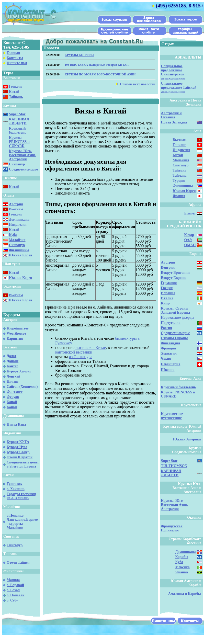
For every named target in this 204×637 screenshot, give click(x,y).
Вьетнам (16, 209)
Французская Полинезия (172, 528)
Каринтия (15, 338)
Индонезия (18, 224)
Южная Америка (187, 439)
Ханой (12, 402)
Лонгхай (13, 376)
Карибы (181, 557)
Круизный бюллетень (17, 130)
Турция (179, 181)
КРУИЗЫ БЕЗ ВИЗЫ (79, 55)
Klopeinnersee (18, 328)
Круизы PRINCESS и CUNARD (19, 142)
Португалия (170, 323)
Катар (189, 235)
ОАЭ (187, 240)
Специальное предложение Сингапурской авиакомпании (173, 72)
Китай (14, 92)
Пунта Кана (16, 424)
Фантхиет (14, 392)
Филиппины (19, 250)
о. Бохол (13, 590)
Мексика (182, 567)
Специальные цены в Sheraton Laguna (23, 464)
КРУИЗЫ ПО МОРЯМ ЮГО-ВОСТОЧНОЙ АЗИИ (100, 74)
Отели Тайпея (18, 562)
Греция (167, 288)
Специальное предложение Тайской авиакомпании (179, 88)
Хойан (12, 407)
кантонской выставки (73, 352)
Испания (168, 293)
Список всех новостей (137, 84)
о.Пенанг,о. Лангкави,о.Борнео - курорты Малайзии (22, 522)
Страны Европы (174, 338)
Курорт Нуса (17, 447)
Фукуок (13, 397)
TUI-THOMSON (174, 466)
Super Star (17, 114)
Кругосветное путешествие (172, 416)
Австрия (16, 204)
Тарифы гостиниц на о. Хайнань (21, 496)
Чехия (166, 358)
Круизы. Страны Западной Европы (175, 310)
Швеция (168, 370)
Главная (13, 53)
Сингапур (17, 164)
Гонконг (15, 86)
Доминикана (19, 219)
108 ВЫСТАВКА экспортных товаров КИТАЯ (97, 64)
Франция (168, 348)
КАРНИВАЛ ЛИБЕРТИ (19, 121)
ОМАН (190, 245)
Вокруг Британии (175, 273)
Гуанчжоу (14, 484)
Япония (179, 196)
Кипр (165, 303)
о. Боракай (15, 585)
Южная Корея (20, 255)
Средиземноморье (23, 169)
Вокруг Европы (174, 278)
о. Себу (12, 600)
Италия (167, 298)
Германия (169, 283)
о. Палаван (16, 595)
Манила (13, 580)
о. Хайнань (16, 489)
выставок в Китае (90, 347)
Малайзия (17, 240)
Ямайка (181, 572)
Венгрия (168, 267)
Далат (11, 356)
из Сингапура (80, 357)
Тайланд (179, 175)
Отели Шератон (19, 457)
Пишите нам (17, 63)
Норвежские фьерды (177, 318)
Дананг (12, 361)
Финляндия (170, 343)
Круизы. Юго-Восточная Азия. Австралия (22, 155)
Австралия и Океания (171, 115)
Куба (13, 235)
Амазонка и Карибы (184, 594)
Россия (166, 328)
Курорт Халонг (19, 371)
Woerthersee (16, 333)
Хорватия (169, 353)
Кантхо (12, 366)
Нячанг (13, 381)
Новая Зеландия (174, 122)
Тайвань (16, 97)
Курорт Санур (18, 452)
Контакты (15, 58)
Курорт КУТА (18, 442)
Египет (190, 213)
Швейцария (170, 364)
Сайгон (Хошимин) (22, 387)
